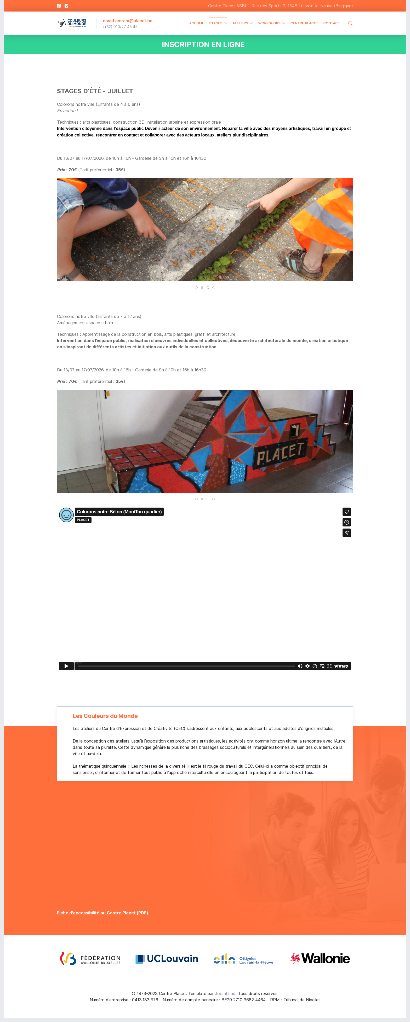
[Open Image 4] (320, 958)
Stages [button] (218, 23)
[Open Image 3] (243, 958)
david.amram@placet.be (127, 20)
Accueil (196, 23)
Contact (331, 23)
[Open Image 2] (167, 958)
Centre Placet (304, 23)
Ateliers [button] (242, 23)
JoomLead (225, 993)
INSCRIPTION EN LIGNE (203, 44)
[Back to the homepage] (72, 23)
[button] (350, 23)
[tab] (196, 287)
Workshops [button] (271, 23)
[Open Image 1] (90, 958)
